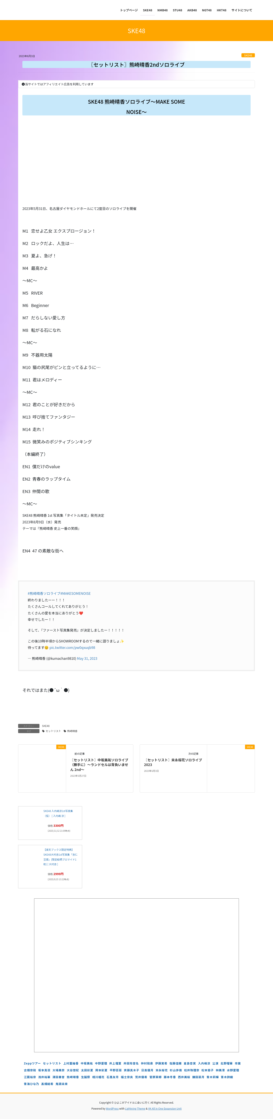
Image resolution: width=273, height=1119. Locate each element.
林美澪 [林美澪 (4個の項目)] (220, 1070)
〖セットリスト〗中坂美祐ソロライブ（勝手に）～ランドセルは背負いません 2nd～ (99, 764)
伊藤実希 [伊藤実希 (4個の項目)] (161, 1063)
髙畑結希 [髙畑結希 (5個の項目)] (47, 1084)
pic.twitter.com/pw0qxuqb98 (72, 647)
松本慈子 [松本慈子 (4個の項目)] (208, 1070)
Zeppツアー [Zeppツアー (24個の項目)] (32, 1063)
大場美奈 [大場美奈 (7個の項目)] (58, 1070)
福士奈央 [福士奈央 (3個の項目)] (127, 1077)
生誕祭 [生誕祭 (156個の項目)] (85, 1077)
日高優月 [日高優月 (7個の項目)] (147, 1070)
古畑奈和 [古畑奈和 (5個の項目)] (30, 1070)
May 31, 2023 (87, 658)
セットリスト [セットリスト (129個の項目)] (52, 1063)
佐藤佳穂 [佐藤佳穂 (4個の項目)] (176, 1063)
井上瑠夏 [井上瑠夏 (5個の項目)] (115, 1063)
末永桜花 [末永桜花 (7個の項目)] (161, 1070)
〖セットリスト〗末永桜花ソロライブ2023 (173, 762)
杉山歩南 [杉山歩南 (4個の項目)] (176, 1070)
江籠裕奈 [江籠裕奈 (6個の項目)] (30, 1077)
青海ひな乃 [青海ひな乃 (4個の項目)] (31, 1084)
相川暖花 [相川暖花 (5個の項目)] (98, 1077)
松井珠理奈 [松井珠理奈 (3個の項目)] (191, 1070)
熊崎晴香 (72, 731)
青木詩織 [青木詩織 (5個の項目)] (227, 1077)
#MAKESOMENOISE (75, 593)
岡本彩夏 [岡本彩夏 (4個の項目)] (101, 1070)
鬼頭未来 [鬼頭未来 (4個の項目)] (61, 1084)
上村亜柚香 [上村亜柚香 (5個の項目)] (71, 1063)
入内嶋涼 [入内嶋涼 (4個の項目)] (204, 1063)
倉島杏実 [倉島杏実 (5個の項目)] (190, 1063)
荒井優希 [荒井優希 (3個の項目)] (141, 1077)
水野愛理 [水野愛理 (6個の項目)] (233, 1070)
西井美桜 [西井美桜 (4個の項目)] (184, 1077)
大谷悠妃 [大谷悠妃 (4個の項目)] (73, 1070)
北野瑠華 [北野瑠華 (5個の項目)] (227, 1063)
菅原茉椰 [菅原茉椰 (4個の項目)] (156, 1077)
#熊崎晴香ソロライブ (44, 593)
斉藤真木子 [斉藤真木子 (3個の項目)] (131, 1070)
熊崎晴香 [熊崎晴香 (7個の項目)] (73, 1077)
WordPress (112, 1108)
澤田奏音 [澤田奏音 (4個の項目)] (58, 1077)
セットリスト (53, 731)
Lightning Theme (135, 1108)
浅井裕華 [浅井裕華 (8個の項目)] (44, 1077)
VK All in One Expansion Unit (165, 1108)
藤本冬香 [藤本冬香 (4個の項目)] (170, 1077)
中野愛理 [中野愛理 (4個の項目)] (101, 1063)
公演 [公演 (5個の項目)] (215, 1063)
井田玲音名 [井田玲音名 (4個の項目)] (131, 1063)
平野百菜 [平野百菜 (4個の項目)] (116, 1070)
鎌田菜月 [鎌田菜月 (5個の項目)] (198, 1077)
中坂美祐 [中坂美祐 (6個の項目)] (87, 1063)
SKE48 (248, 55)
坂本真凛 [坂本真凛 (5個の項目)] (44, 1070)
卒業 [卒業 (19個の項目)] (238, 1063)
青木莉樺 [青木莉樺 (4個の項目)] (213, 1077)
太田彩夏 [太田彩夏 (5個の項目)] (87, 1070)
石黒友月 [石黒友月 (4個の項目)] (113, 1077)
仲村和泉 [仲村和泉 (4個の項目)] (147, 1063)
